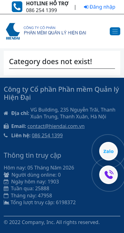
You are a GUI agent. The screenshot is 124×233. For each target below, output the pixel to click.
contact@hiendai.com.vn (56, 126)
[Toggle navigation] (115, 31)
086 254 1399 (47, 135)
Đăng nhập (99, 6)
